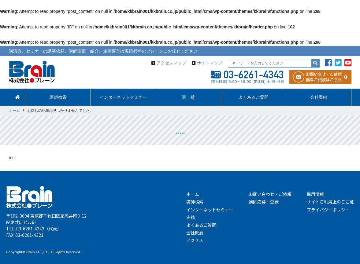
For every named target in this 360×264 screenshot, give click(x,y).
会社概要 (194, 232)
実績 (190, 217)
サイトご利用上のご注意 (330, 202)
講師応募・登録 (264, 202)
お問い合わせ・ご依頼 (270, 194)
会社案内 (318, 97)
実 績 (188, 97)
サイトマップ (209, 63)
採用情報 (315, 194)
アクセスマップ (171, 63)
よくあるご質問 (254, 97)
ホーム (192, 194)
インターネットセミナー (123, 97)
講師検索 (58, 97)
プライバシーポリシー (328, 210)
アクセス (194, 240)
